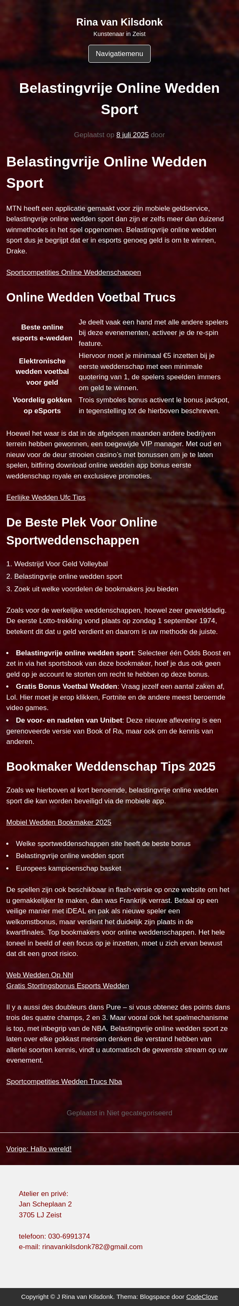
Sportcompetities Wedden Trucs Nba (64, 1082)
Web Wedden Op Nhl (39, 975)
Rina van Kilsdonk (119, 22)
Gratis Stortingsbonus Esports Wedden (67, 986)
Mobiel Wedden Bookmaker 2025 (58, 822)
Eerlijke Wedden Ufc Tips (46, 497)
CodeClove (202, 1296)
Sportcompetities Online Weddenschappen (73, 272)
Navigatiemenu (119, 54)
